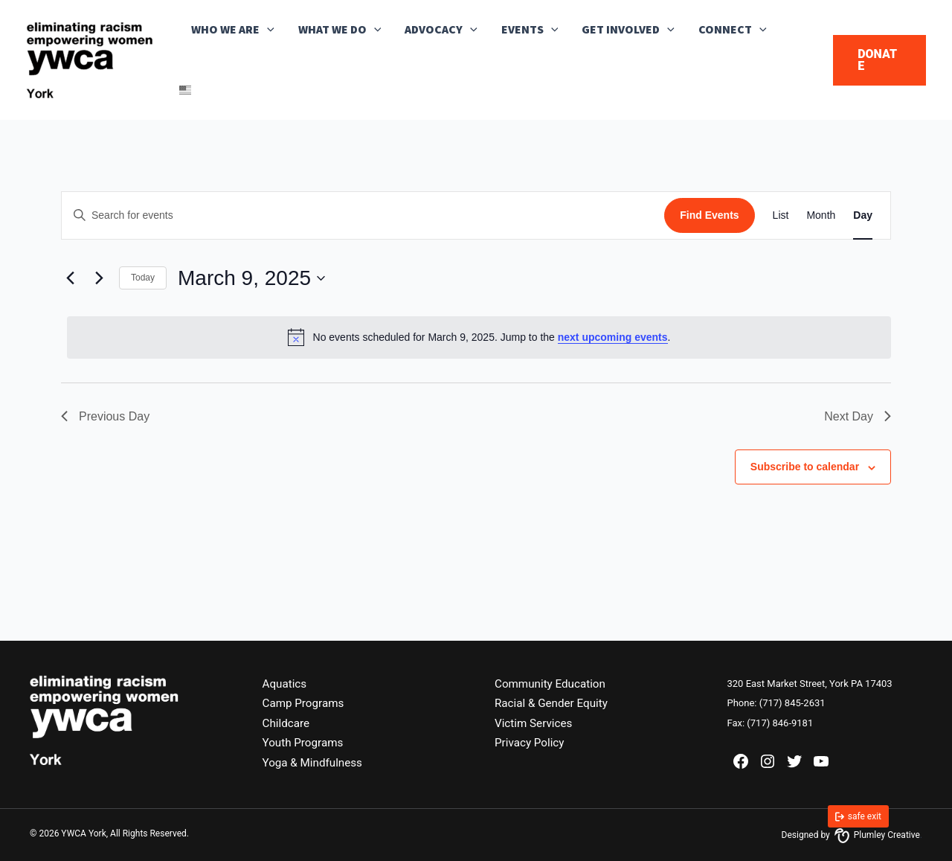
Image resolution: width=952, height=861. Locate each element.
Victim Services (535, 723)
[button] (267, 30)
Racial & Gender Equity (554, 703)
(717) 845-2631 (792, 702)
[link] (858, 816)
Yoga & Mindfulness (315, 762)
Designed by (851, 835)
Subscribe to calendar (804, 467)
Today (143, 277)
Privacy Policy (531, 742)
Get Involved (628, 30)
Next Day (857, 416)
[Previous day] (70, 278)
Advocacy (441, 30)
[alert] (479, 337)
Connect (732, 30)
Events (530, 30)
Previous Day (105, 416)
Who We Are (232, 30)
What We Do (340, 30)
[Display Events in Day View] (862, 215)
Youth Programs (305, 742)
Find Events (709, 215)
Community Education (553, 683)
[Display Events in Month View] (820, 215)
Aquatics (286, 683)
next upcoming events (613, 337)
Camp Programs (306, 703)
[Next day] (99, 278)
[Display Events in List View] (781, 215)
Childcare (287, 723)
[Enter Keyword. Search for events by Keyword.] (363, 215)
